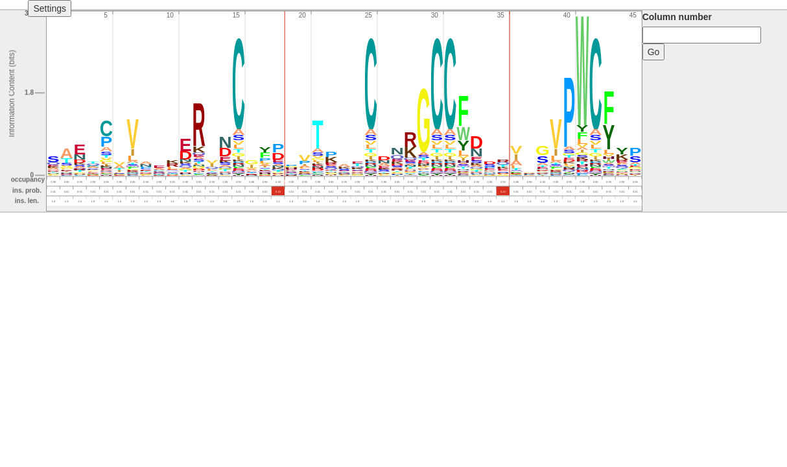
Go (654, 52)
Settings (49, 8)
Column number (677, 17)
